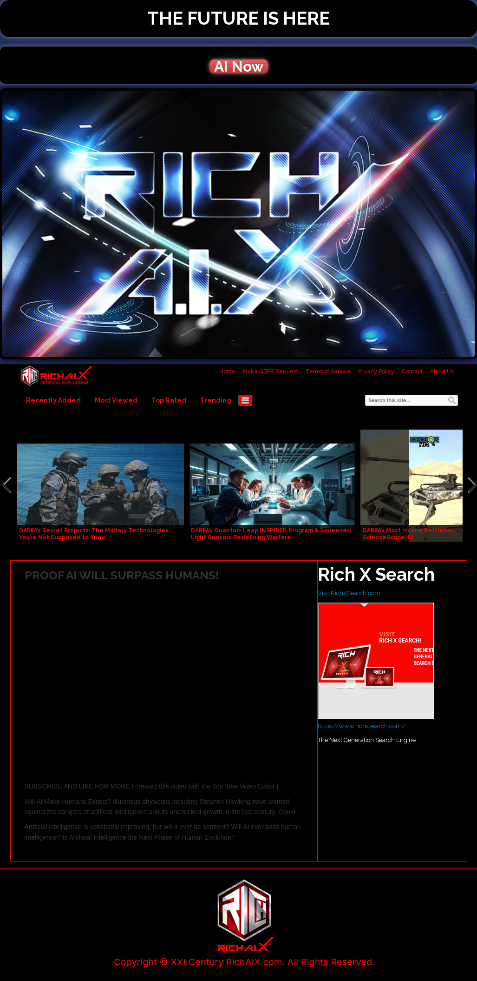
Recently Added (53, 400)
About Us (442, 371)
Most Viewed (116, 400)
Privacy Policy (376, 371)
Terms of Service (328, 371)
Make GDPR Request (270, 371)
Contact (412, 371)
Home (227, 371)
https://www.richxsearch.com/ (361, 725)
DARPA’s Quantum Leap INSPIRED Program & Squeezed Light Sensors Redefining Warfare (271, 534)
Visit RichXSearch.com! (350, 593)
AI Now (238, 66)
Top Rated (168, 400)
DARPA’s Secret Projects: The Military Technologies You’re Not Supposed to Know (94, 534)
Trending (215, 400)
